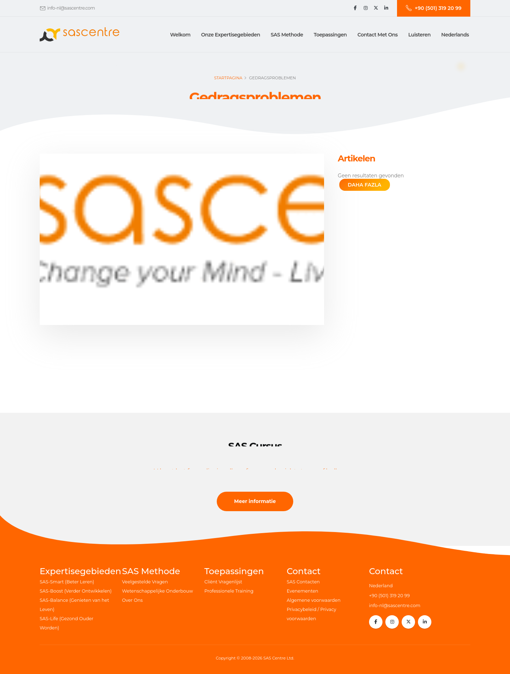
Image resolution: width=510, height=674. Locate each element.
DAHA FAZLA (364, 185)
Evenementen (302, 591)
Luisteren (419, 35)
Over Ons (132, 600)
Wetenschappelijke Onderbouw (157, 591)
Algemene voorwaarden (314, 600)
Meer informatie (255, 501)
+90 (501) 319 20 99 (389, 595)
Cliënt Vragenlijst (223, 581)
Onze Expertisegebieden (230, 35)
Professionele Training (229, 591)
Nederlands (455, 35)
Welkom (180, 35)
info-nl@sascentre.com (71, 8)
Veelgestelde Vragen (145, 581)
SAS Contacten (303, 581)
